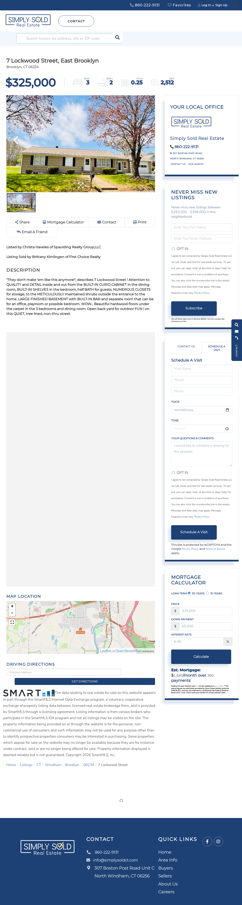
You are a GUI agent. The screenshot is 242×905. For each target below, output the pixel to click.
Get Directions (139, 672)
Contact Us (178, 164)
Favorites (179, 5)
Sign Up (221, 5)
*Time (175, 420)
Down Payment (182, 619)
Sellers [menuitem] (165, 869)
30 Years (196, 593)
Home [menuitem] (164, 845)
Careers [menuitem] (166, 885)
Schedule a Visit (216, 348)
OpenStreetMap (128, 651)
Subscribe (193, 308)
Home (11, 758)
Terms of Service (215, 549)
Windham (53, 758)
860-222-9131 (145, 5)
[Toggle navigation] (235, 4)
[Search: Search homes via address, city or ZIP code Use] (68, 38)
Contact (76, 21)
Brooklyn (72, 758)
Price (175, 604)
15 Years (214, 593)
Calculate (194, 657)
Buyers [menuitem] (165, 861)
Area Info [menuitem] (167, 853)
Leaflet (105, 651)
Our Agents (196, 164)
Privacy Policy (201, 293)
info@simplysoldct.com (114, 853)
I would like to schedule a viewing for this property (201, 453)
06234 (88, 758)
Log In (206, 5)
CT (38, 758)
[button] (116, 38)
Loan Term (179, 593)
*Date (175, 401)
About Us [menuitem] (168, 877)
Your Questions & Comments (192, 438)
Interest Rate (181, 634)
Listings (26, 758)
